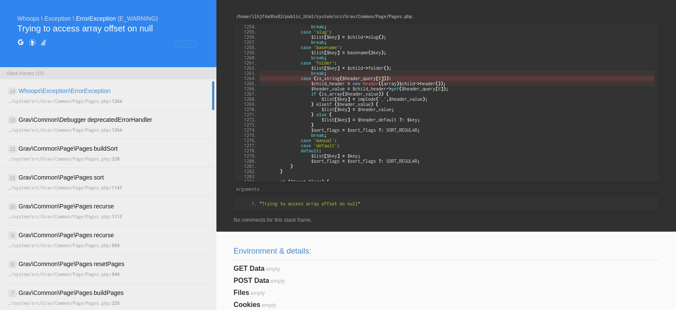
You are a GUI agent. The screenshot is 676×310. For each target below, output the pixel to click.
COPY (185, 43)
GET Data (249, 268)
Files (241, 292)
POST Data (251, 280)
